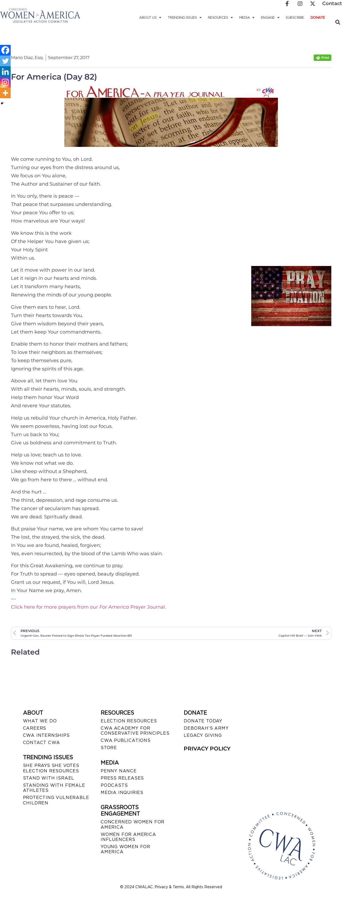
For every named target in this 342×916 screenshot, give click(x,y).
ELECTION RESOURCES (129, 720)
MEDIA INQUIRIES (122, 792)
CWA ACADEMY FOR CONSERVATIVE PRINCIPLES (135, 731)
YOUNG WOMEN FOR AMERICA (125, 849)
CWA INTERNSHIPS (46, 735)
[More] (5, 93)
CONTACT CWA (41, 742)
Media (246, 17)
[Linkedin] (5, 71)
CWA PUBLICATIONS (126, 740)
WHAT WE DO (40, 720)
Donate (317, 17)
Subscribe (295, 17)
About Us (150, 17)
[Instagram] (5, 82)
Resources (220, 17)
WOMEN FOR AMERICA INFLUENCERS (128, 837)
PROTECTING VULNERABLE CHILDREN (56, 800)
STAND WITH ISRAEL (48, 778)
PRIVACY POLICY (207, 748)
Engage (270, 17)
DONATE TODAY (203, 720)
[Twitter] (5, 61)
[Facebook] (5, 50)
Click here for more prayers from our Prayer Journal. (88, 607)
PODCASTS (114, 785)
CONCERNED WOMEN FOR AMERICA (132, 824)
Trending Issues (185, 17)
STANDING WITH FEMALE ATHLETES (54, 788)
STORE (109, 747)
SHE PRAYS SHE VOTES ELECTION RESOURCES (51, 768)
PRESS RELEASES (122, 778)
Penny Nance (119, 770)
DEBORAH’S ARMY (206, 728)
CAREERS (34, 728)
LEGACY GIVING (203, 735)
